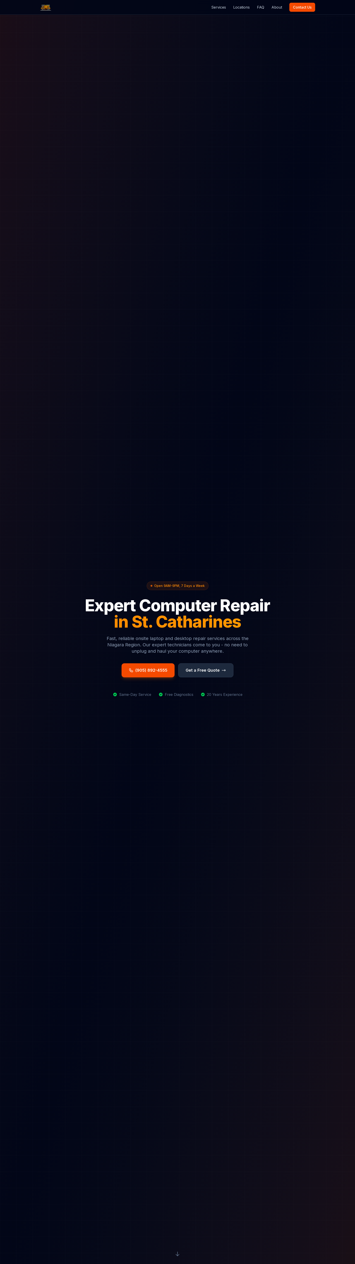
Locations (241, 7)
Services (218, 7)
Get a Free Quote (206, 670)
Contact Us (302, 7)
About (276, 7)
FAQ (260, 7)
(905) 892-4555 (148, 670)
